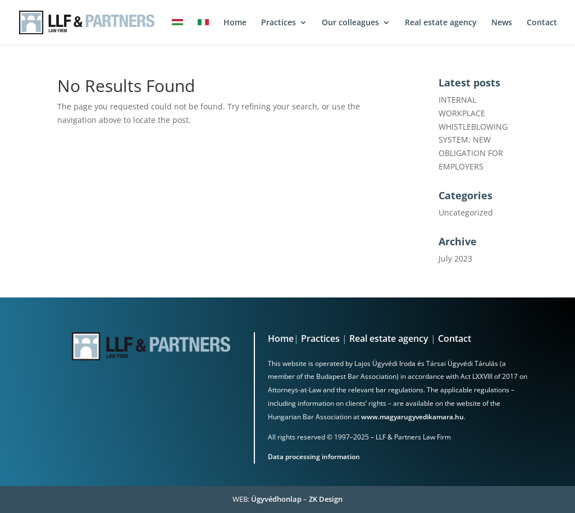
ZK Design (326, 499)
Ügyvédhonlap (276, 499)
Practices (320, 338)
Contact (454, 338)
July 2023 (455, 258)
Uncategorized (466, 212)
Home (281, 338)
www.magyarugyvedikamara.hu (412, 417)
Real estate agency (388, 338)
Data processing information (314, 456)
